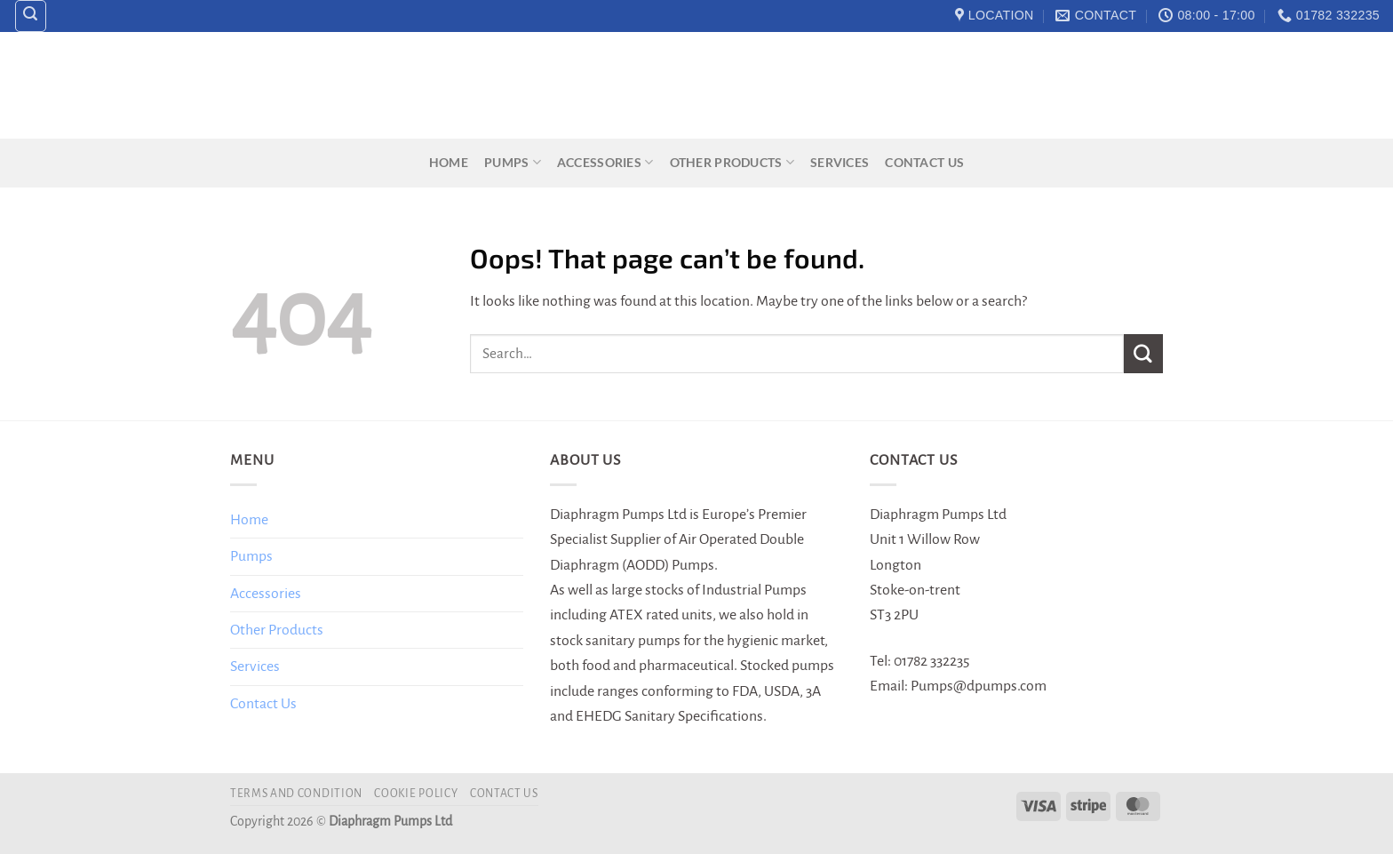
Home (448, 162)
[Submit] (1143, 353)
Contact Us (924, 162)
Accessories (605, 162)
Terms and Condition (296, 793)
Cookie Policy (416, 793)
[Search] (31, 16)
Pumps (512, 162)
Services (839, 162)
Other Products (732, 162)
